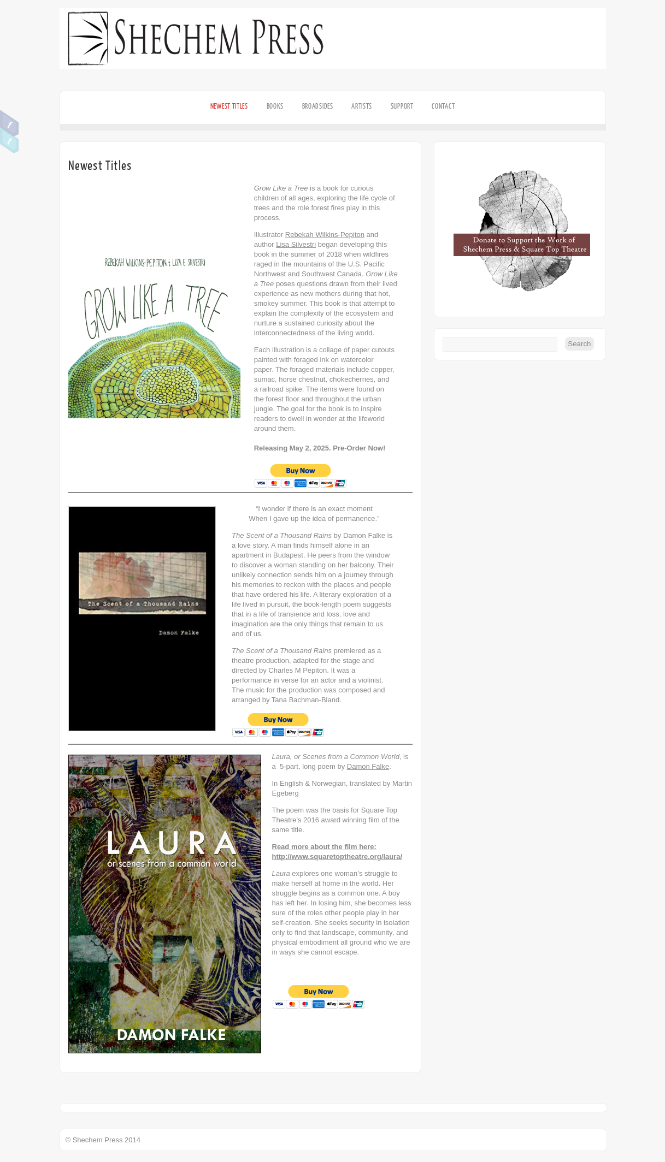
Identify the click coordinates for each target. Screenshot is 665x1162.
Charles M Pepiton (297, 670)
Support (402, 106)
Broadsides (317, 106)
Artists (361, 106)
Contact (443, 106)
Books (275, 106)
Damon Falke (364, 535)
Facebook (9, 123)
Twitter (9, 140)
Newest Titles (229, 106)
